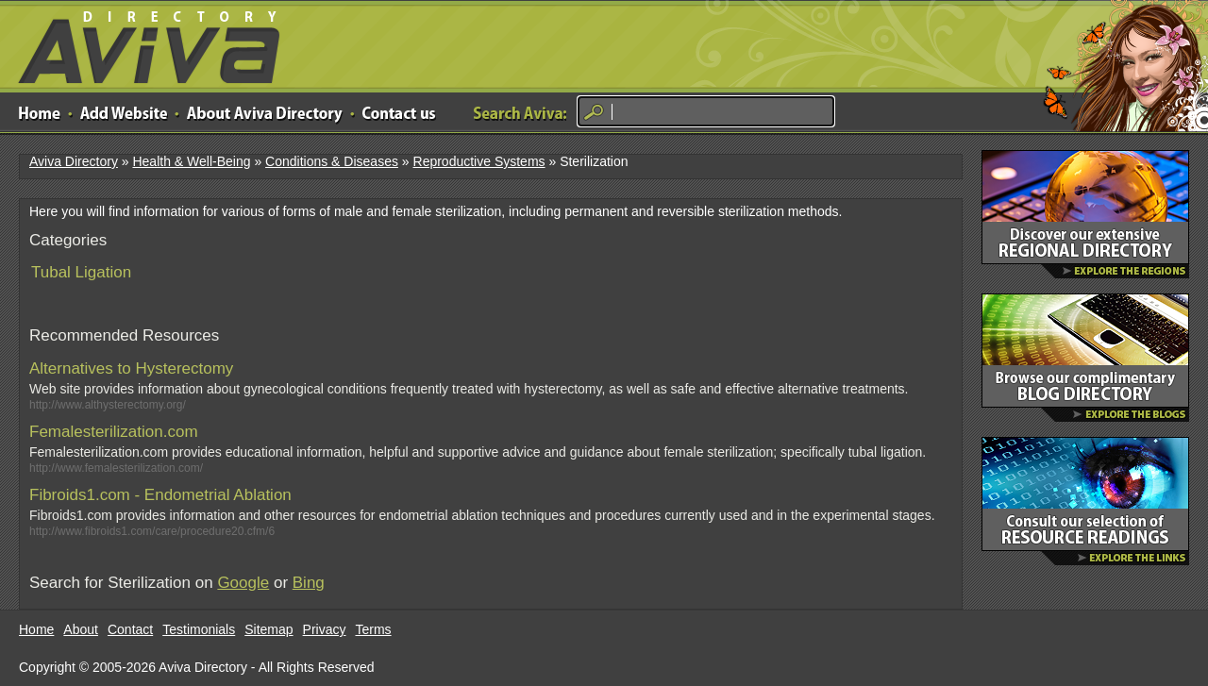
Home (36, 629)
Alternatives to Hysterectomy (131, 368)
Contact (130, 629)
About (80, 629)
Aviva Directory (141, 43)
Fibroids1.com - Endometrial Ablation (160, 495)
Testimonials (198, 629)
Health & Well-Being (191, 161)
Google (243, 583)
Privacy (324, 629)
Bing (309, 583)
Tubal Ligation (81, 272)
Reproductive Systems (479, 161)
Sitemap (268, 629)
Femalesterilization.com (113, 432)
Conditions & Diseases (331, 161)
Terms (374, 629)
